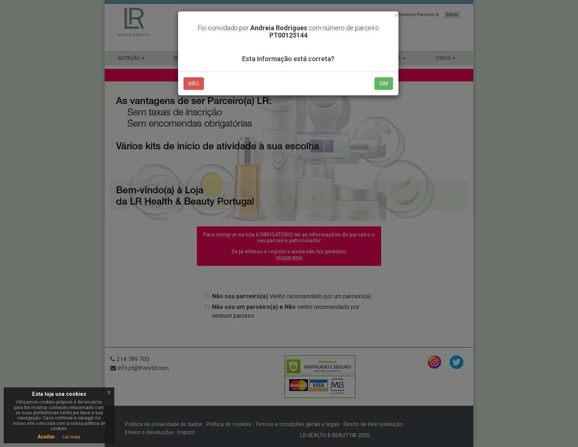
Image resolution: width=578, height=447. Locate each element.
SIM (383, 84)
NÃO (193, 84)
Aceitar (46, 437)
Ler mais (71, 437)
